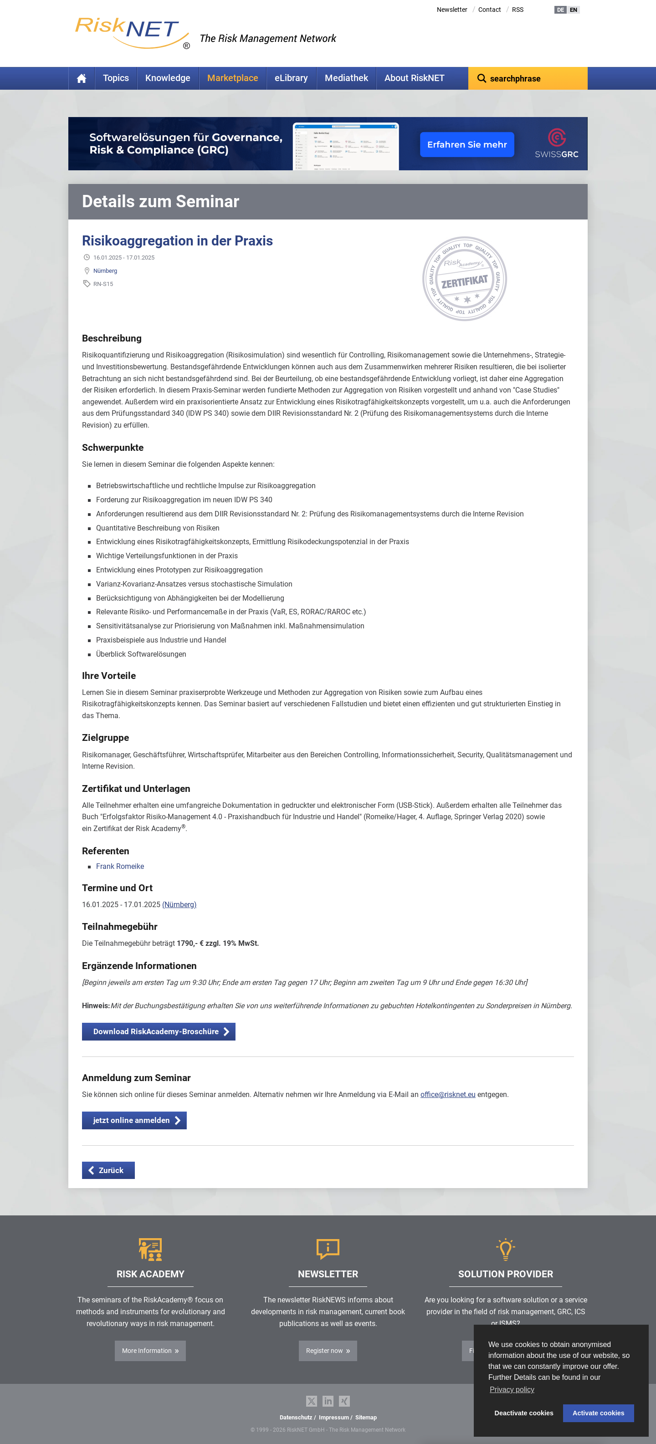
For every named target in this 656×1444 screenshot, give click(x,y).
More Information (147, 1350)
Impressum (334, 1417)
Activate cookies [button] (599, 1413)
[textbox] (528, 78)
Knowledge (167, 78)
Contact (489, 9)
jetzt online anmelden (131, 1120)
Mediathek (346, 78)
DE (560, 9)
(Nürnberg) (179, 904)
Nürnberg (105, 270)
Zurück (111, 1170)
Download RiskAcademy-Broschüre (156, 1031)
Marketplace (232, 78)
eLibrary (291, 78)
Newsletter (452, 9)
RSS (517, 9)
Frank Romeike (120, 866)
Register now (324, 1350)
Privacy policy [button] (512, 1389)
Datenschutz (296, 1417)
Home (81, 78)
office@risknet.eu (448, 1094)
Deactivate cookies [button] (524, 1413)
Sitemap (366, 1417)
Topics (116, 78)
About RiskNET (414, 78)
